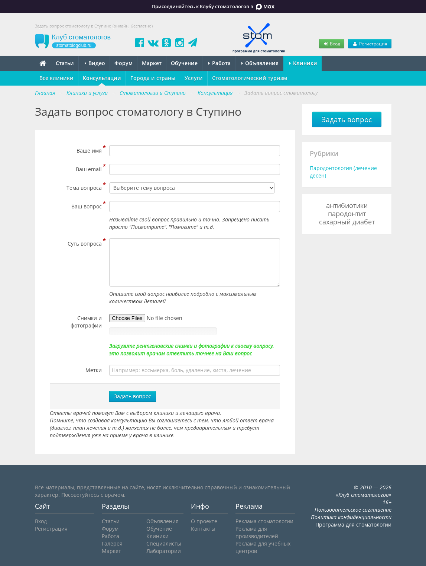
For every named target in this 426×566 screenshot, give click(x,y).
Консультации (102, 77)
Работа (219, 63)
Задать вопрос (132, 396)
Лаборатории (163, 550)
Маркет (152, 63)
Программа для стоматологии (353, 524)
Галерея (112, 543)
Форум (123, 63)
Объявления (260, 63)
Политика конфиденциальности (351, 517)
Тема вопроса (84, 186)
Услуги (194, 77)
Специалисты (163, 543)
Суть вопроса (85, 242)
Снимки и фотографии (86, 321)
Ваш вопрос (86, 205)
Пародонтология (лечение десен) (343, 171)
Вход (331, 44)
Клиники (303, 63)
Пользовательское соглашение (353, 509)
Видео (95, 63)
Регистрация (369, 44)
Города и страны (152, 77)
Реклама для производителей (256, 532)
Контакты (203, 528)
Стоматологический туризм (249, 77)
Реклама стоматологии (264, 521)
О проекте (204, 521)
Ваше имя (89, 149)
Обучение (184, 63)
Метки (93, 370)
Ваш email (89, 168)
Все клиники (56, 77)
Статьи (65, 63)
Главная (45, 92)
